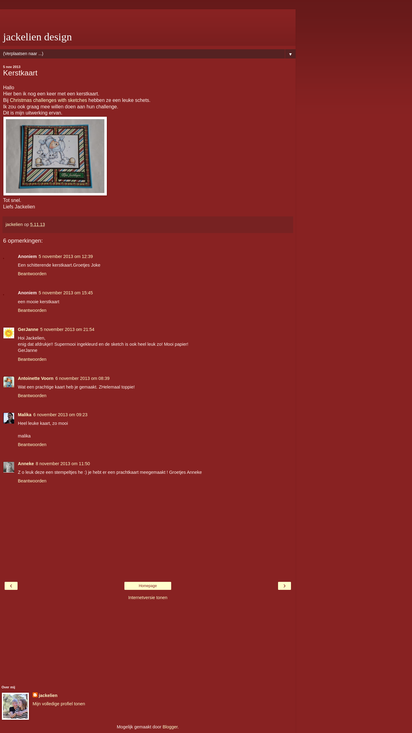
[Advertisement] (148, 17)
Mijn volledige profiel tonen (59, 703)
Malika (24, 414)
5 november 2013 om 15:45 (66, 292)
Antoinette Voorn (36, 378)
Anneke (26, 463)
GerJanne (28, 329)
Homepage (148, 586)
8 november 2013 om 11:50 (63, 463)
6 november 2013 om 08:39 (82, 378)
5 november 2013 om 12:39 (66, 256)
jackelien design (37, 36)
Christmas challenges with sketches (48, 100)
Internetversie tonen (147, 597)
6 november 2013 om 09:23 (60, 414)
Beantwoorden (32, 273)
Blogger (170, 726)
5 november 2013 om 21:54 (67, 329)
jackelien (48, 695)
